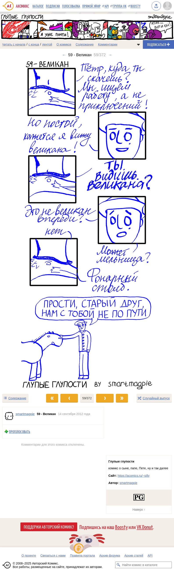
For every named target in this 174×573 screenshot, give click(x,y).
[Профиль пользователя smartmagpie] (9, 416)
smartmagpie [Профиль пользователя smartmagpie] (25, 414)
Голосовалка (71, 6)
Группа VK (119, 6)
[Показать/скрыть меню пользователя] (167, 6)
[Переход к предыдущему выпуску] (21, 225)
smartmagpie (128, 483)
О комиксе (63, 44)
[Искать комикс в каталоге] (118, 565)
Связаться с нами (53, 555)
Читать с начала (13, 44)
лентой (47, 44)
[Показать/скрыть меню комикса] (138, 44)
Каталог (38, 6)
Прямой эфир (91, 6)
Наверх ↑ (139, 509)
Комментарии (107, 44)
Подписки (53, 6)
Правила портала (82, 555)
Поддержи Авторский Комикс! (49, 526)
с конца (34, 44)
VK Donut (145, 526)
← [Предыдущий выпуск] (64, 55)
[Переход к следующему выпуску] (87, 225)
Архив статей (133, 555)
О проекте (29, 555)
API (107, 6)
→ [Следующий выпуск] (110, 55)
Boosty (135, 6)
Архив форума (109, 555)
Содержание (85, 44)
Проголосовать (19, 431)
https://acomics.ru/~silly (133, 475)
